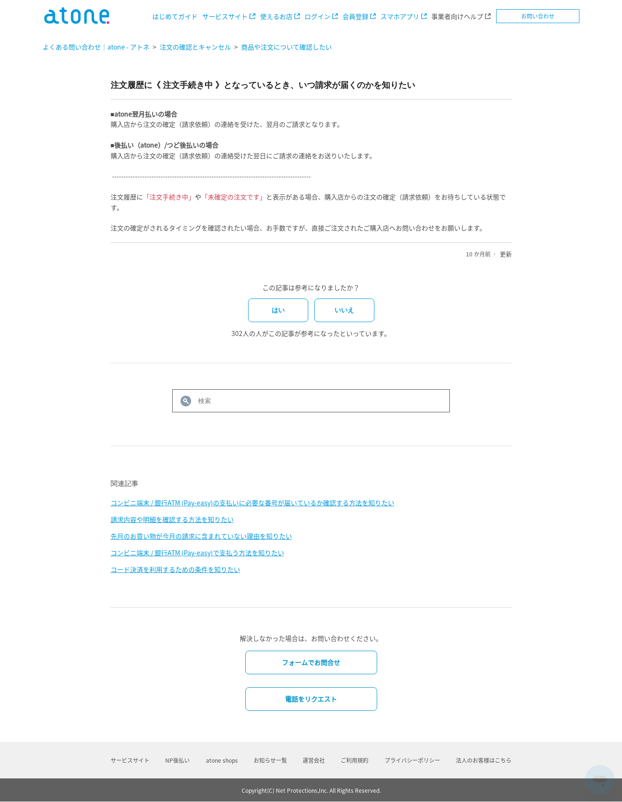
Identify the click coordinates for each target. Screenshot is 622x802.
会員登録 (355, 16)
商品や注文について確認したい (286, 46)
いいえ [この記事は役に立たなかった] (344, 310)
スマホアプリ (399, 16)
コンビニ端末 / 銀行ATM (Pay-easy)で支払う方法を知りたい (197, 552)
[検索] (311, 400)
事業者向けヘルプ (457, 16)
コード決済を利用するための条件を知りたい (175, 569)
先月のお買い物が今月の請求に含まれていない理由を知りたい (201, 536)
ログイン (317, 16)
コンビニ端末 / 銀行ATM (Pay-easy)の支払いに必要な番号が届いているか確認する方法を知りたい (252, 502)
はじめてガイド (175, 16)
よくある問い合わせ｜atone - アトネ (96, 46)
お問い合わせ (537, 16)
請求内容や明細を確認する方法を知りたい (172, 519)
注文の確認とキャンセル (195, 46)
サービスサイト (225, 16)
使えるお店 (276, 16)
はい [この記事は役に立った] (278, 310)
